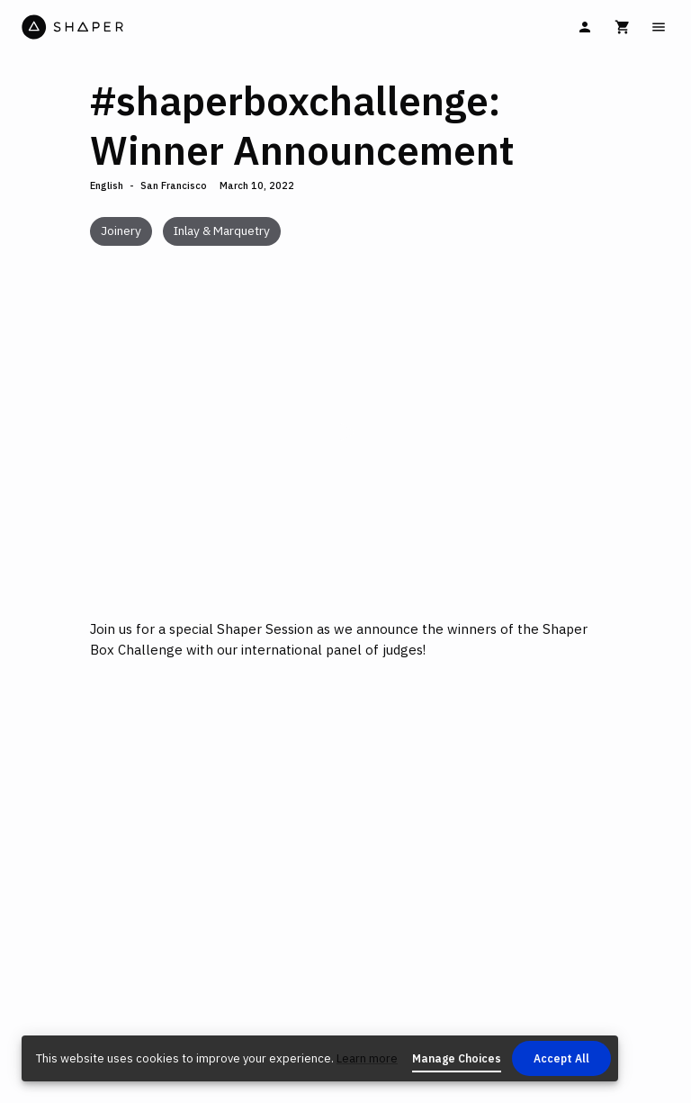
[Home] (182, 27)
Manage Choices (456, 1058)
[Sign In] (584, 27)
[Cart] (622, 27)
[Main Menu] (658, 27)
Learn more (367, 1058)
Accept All (561, 1058)
